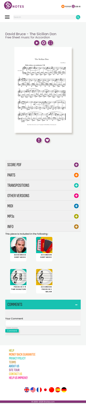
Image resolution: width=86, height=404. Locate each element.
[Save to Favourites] (47, 140)
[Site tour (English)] (27, 391)
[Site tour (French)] (39, 391)
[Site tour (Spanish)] (58, 391)
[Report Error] (38, 140)
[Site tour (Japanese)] (45, 391)
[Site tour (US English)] (33, 391)
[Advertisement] (43, 26)
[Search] (78, 17)
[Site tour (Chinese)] (51, 391)
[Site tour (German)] (64, 391)
